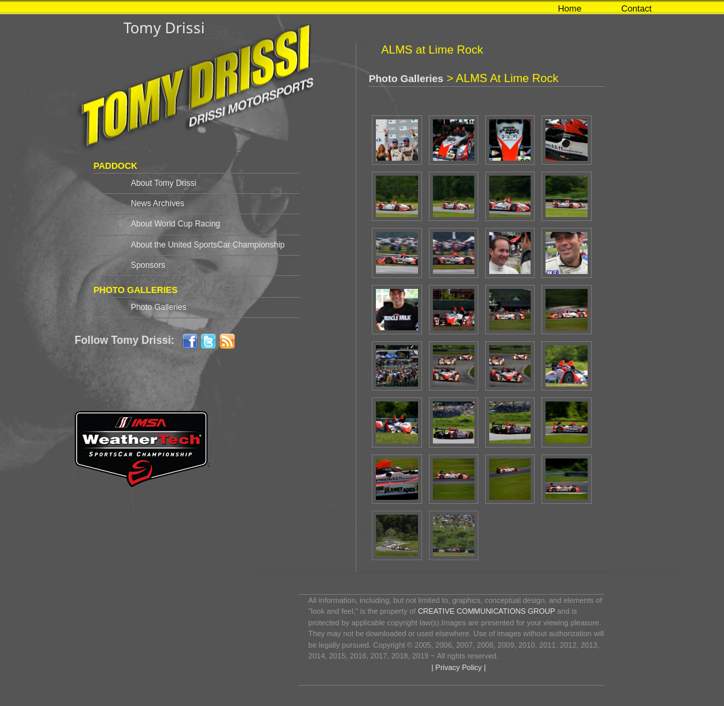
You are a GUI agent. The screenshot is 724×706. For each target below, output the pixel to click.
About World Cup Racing (176, 224)
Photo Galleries (159, 307)
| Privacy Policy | (458, 667)
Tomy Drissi (164, 27)
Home (570, 8)
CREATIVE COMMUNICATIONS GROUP (486, 611)
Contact (637, 8)
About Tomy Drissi (163, 183)
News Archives (158, 203)
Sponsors (148, 265)
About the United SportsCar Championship (208, 245)
